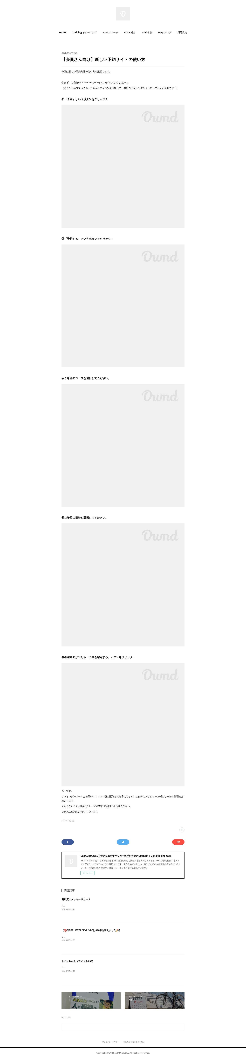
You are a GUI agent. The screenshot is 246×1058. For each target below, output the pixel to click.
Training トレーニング (84, 32)
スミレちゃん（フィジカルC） (78, 961)
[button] (62, 32)
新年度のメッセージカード (76, 899)
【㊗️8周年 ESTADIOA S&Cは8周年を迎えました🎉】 (91, 930)
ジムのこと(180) (68, 821)
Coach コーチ (110, 32)
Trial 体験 (147, 32)
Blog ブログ (164, 32)
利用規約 (182, 32)
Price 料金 (129, 32)
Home (62, 32)
